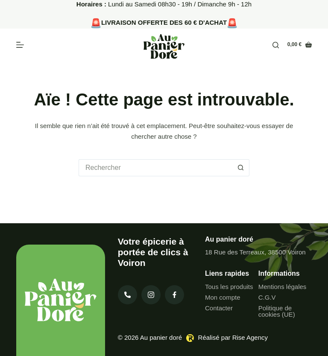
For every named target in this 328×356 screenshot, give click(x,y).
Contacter (219, 308)
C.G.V (267, 297)
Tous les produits (229, 286)
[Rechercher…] (155, 167)
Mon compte (222, 297)
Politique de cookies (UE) (276, 311)
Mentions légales (282, 286)
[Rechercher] (275, 45)
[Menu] (20, 45)
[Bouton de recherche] (240, 167)
